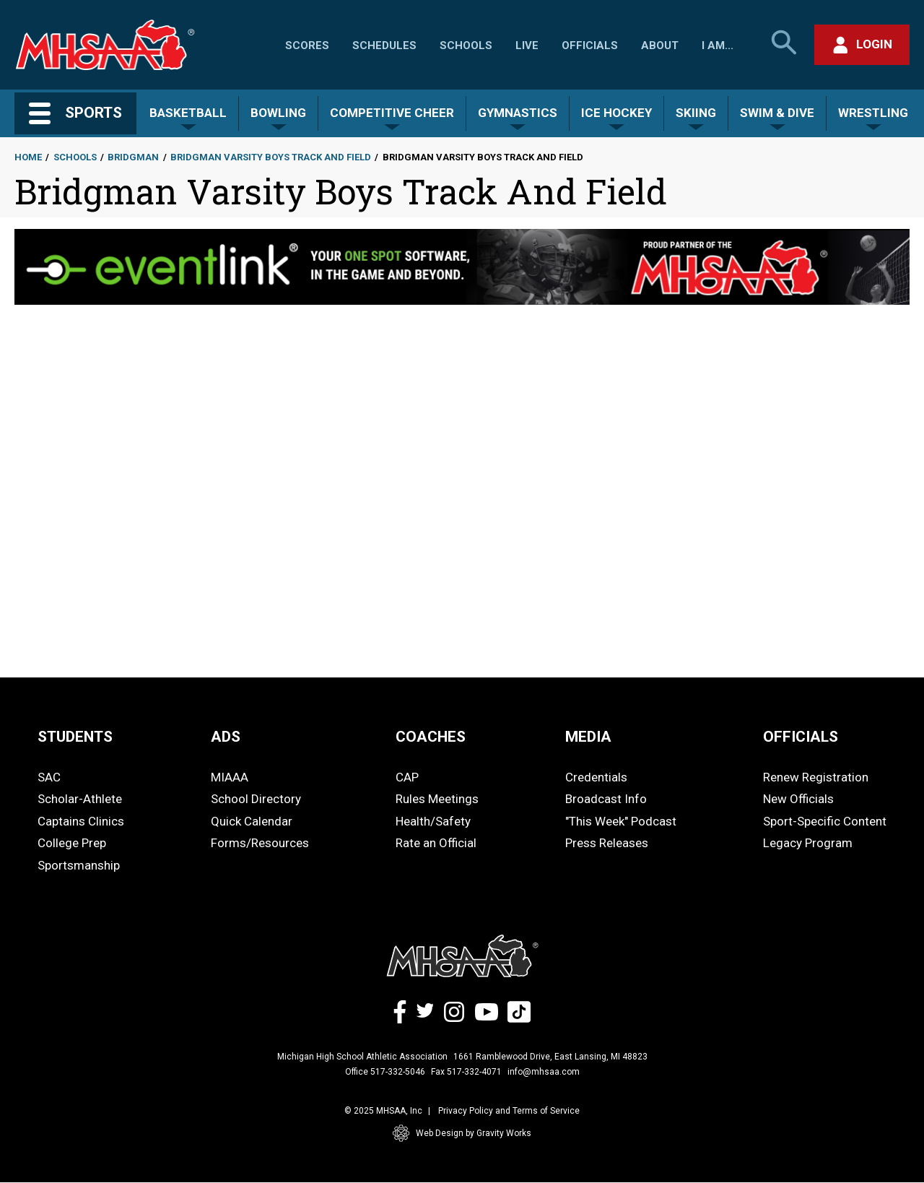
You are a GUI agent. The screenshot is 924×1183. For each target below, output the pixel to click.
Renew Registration (815, 777)
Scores (307, 45)
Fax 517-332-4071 (466, 1072)
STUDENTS (75, 736)
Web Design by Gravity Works (462, 1133)
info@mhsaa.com (543, 1072)
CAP (407, 777)
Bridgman (133, 157)
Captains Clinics (81, 821)
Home (28, 157)
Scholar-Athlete (80, 799)
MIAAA (229, 777)
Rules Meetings (437, 799)
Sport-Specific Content (824, 821)
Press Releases (606, 843)
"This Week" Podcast (620, 821)
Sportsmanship (79, 865)
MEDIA (588, 736)
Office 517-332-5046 (385, 1072)
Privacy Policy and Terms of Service (509, 1111)
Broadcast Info (606, 799)
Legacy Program (808, 843)
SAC (49, 777)
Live (527, 45)
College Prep (72, 843)
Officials (590, 45)
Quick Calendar (251, 821)
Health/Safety (433, 821)
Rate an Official (436, 843)
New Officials (798, 799)
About (660, 45)
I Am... (717, 45)
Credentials (596, 777)
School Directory (256, 799)
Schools (466, 45)
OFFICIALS (800, 736)
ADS (225, 736)
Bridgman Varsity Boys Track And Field (270, 157)
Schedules (384, 45)
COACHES (431, 736)
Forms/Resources (260, 843)
